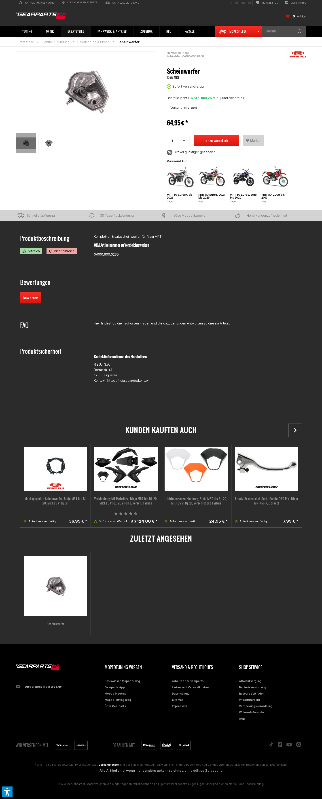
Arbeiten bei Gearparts (187, 681)
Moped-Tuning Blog (118, 700)
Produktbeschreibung (44, 238)
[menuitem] (37, 3)
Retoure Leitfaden (251, 693)
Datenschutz (181, 693)
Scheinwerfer (55, 624)
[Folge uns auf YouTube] (243, 3)
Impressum (179, 706)
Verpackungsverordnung (255, 706)
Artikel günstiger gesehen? (191, 152)
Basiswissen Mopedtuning (122, 681)
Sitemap (177, 700)
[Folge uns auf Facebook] (236, 3)
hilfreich (31, 251)
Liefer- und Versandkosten (190, 687)
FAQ (24, 325)
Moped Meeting (115, 693)
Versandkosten (109, 764)
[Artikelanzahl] (178, 140)
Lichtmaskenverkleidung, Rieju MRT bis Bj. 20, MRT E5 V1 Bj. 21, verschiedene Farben (196, 500)
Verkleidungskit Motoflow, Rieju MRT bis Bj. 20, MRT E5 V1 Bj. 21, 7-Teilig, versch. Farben (126, 500)
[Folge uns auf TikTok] (231, 3)
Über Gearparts (115, 706)
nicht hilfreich (61, 251)
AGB (242, 718)
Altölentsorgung (250, 681)
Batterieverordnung (252, 687)
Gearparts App (115, 687)
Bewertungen (35, 282)
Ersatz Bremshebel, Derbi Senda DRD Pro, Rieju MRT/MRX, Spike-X (266, 500)
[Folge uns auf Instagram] (249, 3)
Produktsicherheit (40, 351)
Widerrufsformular (251, 712)
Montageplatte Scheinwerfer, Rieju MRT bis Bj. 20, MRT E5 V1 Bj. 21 (56, 500)
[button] (7, 791)
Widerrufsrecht (249, 700)
